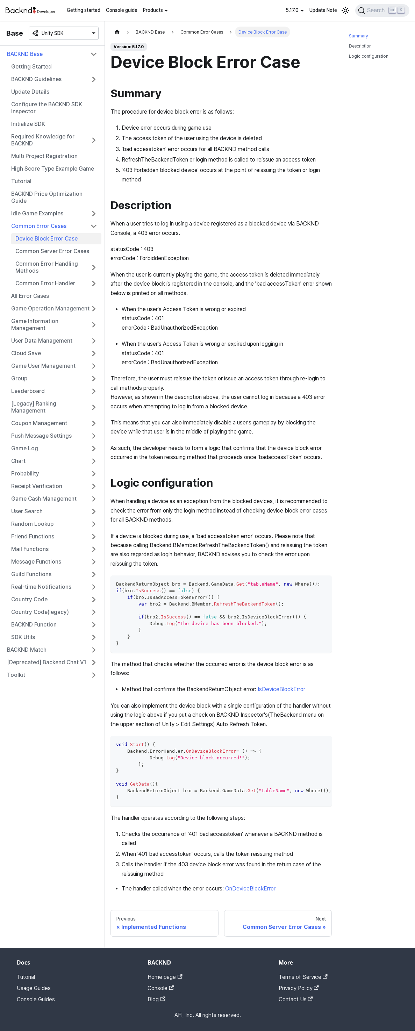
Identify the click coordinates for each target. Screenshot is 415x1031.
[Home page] (117, 32)
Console (161, 988)
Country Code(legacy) (40, 612)
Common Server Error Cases (52, 251)
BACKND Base (25, 54)
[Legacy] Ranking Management (33, 407)
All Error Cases (30, 296)
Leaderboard (28, 391)
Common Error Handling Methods (46, 267)
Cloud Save (26, 353)
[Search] (382, 10)
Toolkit (16, 675)
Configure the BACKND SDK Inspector (46, 108)
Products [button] (153, 10)
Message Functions (36, 561)
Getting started (83, 10)
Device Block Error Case (46, 238)
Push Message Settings (41, 435)
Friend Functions (32, 536)
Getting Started (31, 66)
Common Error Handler (45, 283)
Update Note (323, 10)
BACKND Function (34, 624)
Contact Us (296, 999)
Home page (165, 977)
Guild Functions (31, 574)
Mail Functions (30, 549)
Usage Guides (34, 988)
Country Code (29, 599)
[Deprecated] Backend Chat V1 (46, 662)
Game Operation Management (50, 308)
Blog (156, 999)
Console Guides (36, 999)
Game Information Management (34, 324)
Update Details (30, 91)
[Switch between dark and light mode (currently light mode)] (345, 10)
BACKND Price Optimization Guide (47, 197)
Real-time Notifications (41, 586)
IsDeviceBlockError (281, 689)
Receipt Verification (36, 486)
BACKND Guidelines (36, 79)
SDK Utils (23, 637)
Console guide (121, 10)
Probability (25, 473)
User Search (27, 511)
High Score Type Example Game (52, 168)
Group (19, 378)
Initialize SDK (28, 124)
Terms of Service (303, 977)
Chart (18, 461)
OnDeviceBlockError (250, 888)
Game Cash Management (44, 498)
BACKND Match (26, 649)
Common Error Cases (38, 226)
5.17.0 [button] (292, 10)
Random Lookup (32, 524)
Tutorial (21, 181)
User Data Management (41, 340)
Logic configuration (368, 56)
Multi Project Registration (44, 156)
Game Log (24, 448)
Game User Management (43, 366)
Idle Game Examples (37, 213)
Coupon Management (39, 423)
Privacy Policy (299, 988)
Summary (358, 35)
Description (360, 46)
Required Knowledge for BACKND (42, 140)
